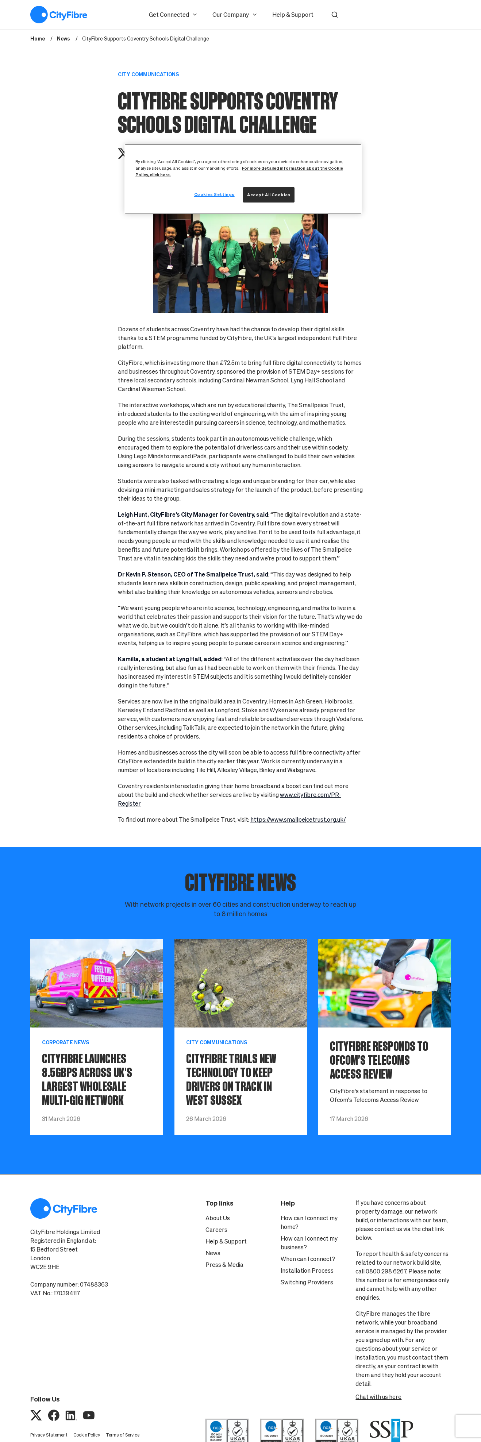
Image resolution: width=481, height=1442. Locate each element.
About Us (217, 1218)
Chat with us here (378, 1396)
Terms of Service (122, 1435)
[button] (334, 14)
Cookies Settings (214, 194)
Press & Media (224, 1264)
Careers (216, 1229)
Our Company (235, 14)
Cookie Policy (86, 1435)
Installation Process (307, 1270)
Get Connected (173, 14)
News (212, 1253)
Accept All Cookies (268, 194)
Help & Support (292, 14)
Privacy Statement (49, 1435)
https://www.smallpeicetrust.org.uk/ (298, 819)
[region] (243, 179)
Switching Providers (307, 1282)
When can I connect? (308, 1259)
